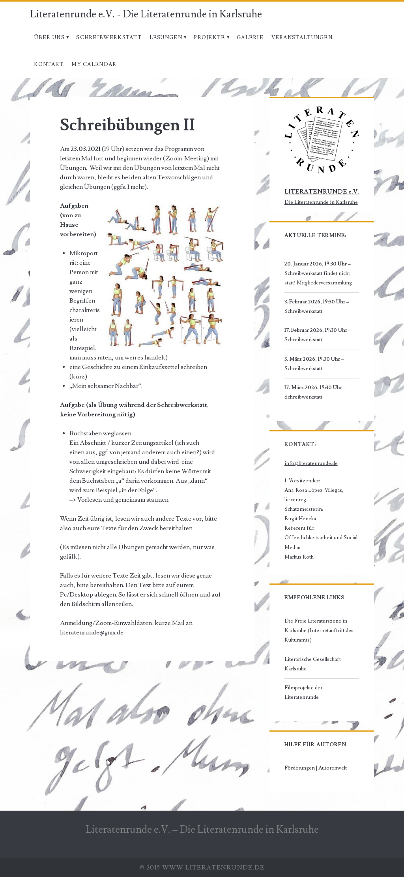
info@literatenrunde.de (311, 463)
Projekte (209, 37)
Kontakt (49, 64)
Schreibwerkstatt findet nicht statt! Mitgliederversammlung (318, 278)
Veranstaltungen (302, 37)
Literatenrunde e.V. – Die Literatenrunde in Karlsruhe (202, 829)
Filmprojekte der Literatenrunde (303, 692)
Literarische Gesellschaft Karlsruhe (312, 664)
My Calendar (93, 64)
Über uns (49, 37)
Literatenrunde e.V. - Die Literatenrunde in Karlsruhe (146, 14)
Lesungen (166, 37)
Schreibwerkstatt (109, 37)
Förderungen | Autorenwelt (315, 768)
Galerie (250, 37)
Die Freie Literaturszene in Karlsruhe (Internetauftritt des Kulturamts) (319, 630)
